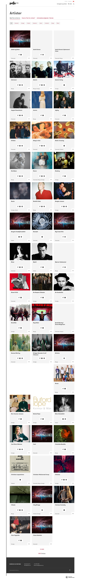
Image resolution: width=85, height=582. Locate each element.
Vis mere (42, 549)
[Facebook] (19, 55)
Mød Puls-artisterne (15, 18)
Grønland (47, 23)
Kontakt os (70, 1)
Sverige (22, 23)
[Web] (43, 55)
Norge (53, 23)
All (11, 23)
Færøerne (35, 23)
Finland (28, 23)
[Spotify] (21, 55)
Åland (58, 23)
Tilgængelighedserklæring (14, 570)
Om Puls (66, 1)
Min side (70, 4)
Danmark (16, 23)
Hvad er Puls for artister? (28, 18)
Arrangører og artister (62, 4)
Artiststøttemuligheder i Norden (45, 18)
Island (41, 23)
